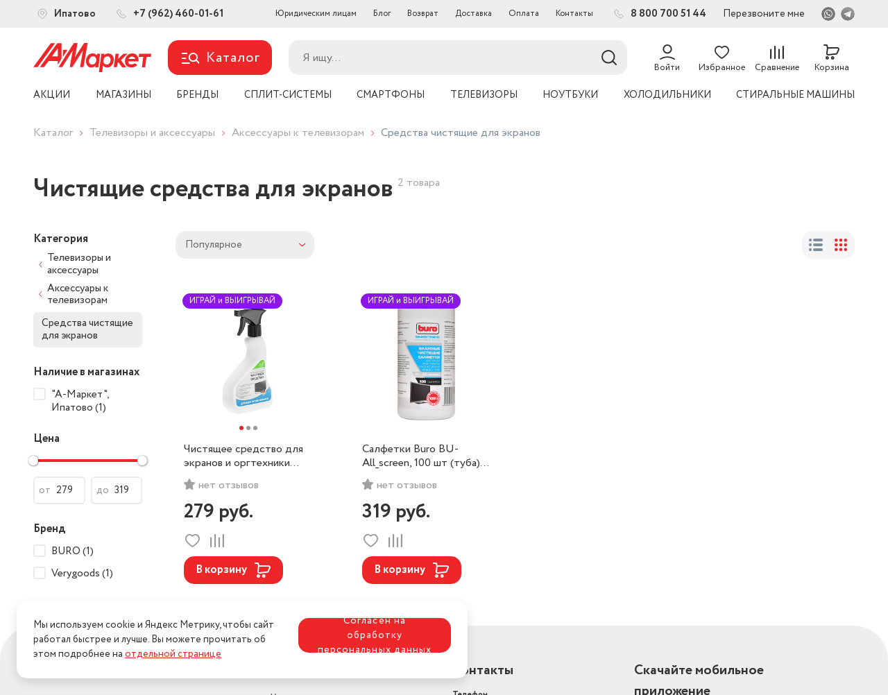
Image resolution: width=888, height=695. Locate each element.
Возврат (422, 13)
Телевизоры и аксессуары (152, 133)
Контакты (574, 13)
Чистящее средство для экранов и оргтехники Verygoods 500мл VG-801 (245, 456)
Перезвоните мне (764, 14)
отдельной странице (173, 654)
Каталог (53, 133)
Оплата (524, 13)
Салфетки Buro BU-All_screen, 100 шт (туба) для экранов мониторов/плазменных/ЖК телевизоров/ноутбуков (421, 456)
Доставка (473, 13)
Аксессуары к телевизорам (298, 133)
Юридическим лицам (316, 13)
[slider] (33, 460)
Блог (382, 13)
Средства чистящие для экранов (87, 329)
